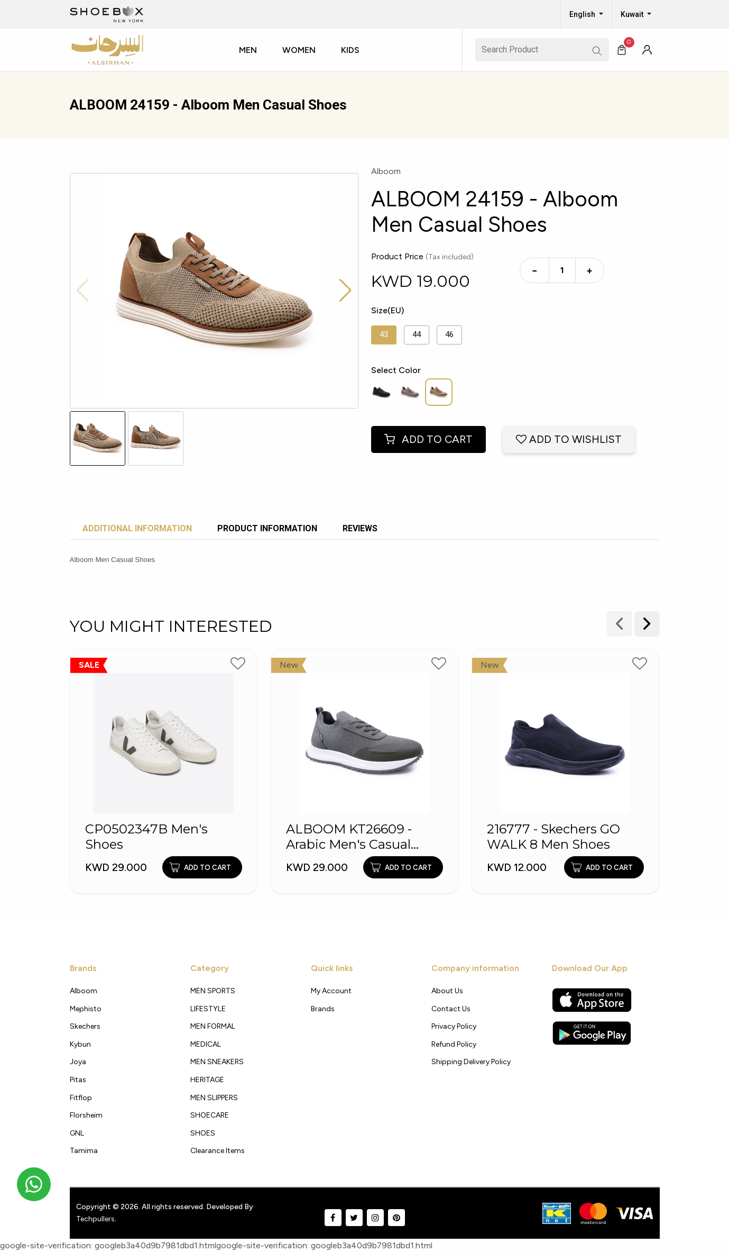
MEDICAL (205, 1044)
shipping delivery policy (471, 1061)
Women (299, 50)
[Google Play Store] (592, 1033)
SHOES (202, 1133)
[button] (252, 59)
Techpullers (95, 1218)
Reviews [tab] (360, 528)
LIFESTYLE (208, 1008)
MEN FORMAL (212, 1026)
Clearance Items (217, 1150)
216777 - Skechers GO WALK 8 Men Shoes (553, 837)
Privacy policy (453, 1026)
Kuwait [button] (633, 14)
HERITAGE (207, 1079)
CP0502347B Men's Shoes (146, 837)
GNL (77, 1133)
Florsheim (86, 1115)
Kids (350, 50)
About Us (447, 990)
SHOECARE (209, 1115)
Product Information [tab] (267, 528)
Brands (323, 1008)
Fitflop (81, 1097)
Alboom (83, 990)
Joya (78, 1061)
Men (248, 50)
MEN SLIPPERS (214, 1097)
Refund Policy (453, 1044)
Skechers (85, 1026)
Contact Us (450, 1008)
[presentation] (647, 624)
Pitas (78, 1079)
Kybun (80, 1044)
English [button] (583, 14)
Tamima (84, 1150)
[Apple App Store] (592, 1000)
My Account (331, 990)
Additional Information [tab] (137, 528)
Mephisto (85, 1008)
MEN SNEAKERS (217, 1061)
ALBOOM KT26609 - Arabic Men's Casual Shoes (349, 837)
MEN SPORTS (212, 990)
